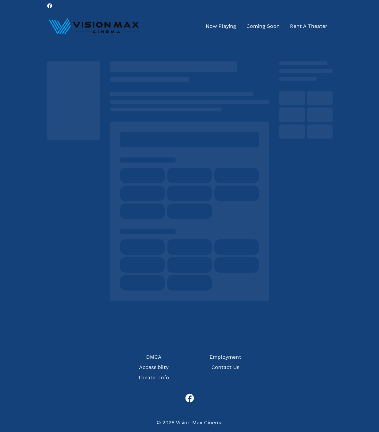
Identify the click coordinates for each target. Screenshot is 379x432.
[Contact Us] (225, 367)
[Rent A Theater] (308, 26)
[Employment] (225, 357)
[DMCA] (153, 357)
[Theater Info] (153, 377)
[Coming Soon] (263, 26)
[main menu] (266, 26)
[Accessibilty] (154, 367)
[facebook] (50, 6)
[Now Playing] (221, 26)
